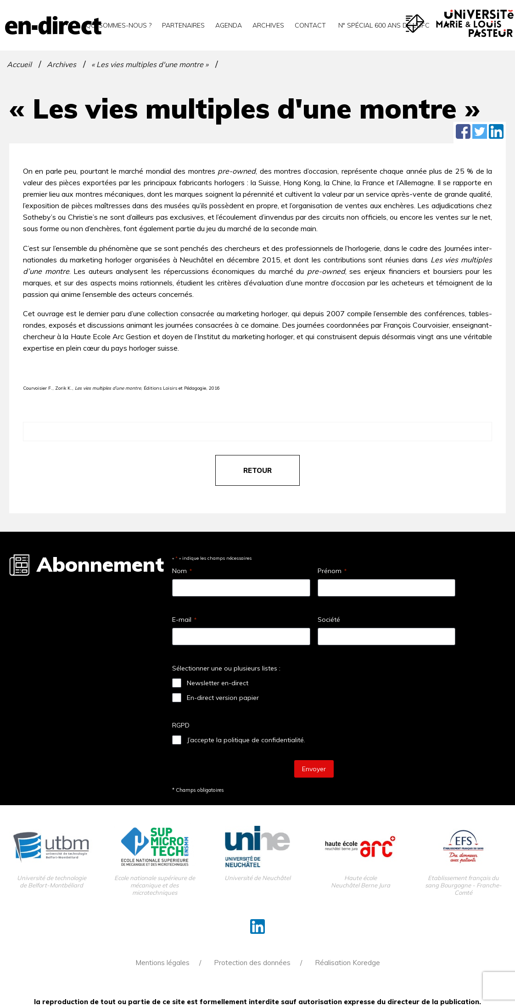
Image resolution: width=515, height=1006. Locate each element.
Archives (268, 25)
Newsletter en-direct (217, 683)
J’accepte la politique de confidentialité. (246, 740)
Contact (310, 25)
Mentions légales (162, 962)
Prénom (332, 571)
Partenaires (183, 25)
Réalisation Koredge (347, 962)
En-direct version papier (223, 697)
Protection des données (252, 962)
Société (329, 619)
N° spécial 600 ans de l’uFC (383, 25)
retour (257, 470)
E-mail (184, 619)
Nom (182, 571)
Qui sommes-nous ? (118, 25)
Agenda (228, 25)
